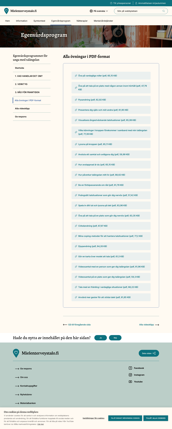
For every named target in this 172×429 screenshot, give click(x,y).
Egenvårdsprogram (60, 20)
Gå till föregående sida (77, 325)
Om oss (21, 377)
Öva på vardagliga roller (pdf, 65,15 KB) (96, 75)
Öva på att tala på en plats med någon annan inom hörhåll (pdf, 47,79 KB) (111, 88)
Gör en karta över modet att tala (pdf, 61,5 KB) (99, 256)
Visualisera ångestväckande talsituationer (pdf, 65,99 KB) (105, 120)
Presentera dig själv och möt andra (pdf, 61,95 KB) (101, 110)
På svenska (99, 12)
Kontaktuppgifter (26, 386)
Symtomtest (39, 20)
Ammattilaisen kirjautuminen (150, 3)
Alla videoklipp (22, 108)
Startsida (19, 68)
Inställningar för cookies (93, 418)
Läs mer (40, 424)
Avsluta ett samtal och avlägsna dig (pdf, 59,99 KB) (102, 154)
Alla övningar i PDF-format (28, 100)
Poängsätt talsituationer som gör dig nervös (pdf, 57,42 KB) (106, 195)
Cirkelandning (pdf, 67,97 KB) (91, 226)
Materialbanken (25, 403)
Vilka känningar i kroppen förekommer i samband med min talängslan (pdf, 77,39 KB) (111, 132)
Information (21, 20)
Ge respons (20, 116)
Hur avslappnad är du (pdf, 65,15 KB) (95, 164)
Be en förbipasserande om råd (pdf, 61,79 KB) (99, 185)
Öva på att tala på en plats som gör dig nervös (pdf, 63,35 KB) (107, 215)
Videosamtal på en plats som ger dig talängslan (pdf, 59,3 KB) (107, 277)
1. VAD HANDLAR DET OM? (29, 76)
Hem (7, 20)
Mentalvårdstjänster (103, 20)
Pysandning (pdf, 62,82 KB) (90, 99)
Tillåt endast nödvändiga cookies (125, 418)
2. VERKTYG (21, 84)
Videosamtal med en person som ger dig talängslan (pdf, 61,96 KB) (110, 266)
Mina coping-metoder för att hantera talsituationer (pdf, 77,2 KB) (109, 236)
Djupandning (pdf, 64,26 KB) (91, 246)
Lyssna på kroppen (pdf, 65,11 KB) (93, 144)
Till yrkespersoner (120, 3)
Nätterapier (82, 20)
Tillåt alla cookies (155, 418)
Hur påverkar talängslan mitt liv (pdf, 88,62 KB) (100, 174)
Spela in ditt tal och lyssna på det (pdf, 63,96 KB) (101, 205)
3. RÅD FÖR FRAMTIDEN (27, 92)
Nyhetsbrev (23, 394)
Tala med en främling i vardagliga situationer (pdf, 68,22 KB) (106, 287)
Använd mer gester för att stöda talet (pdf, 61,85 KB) (103, 297)
